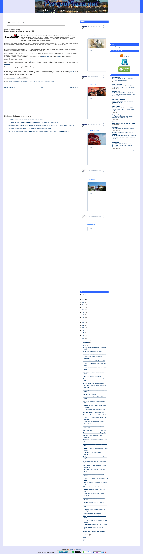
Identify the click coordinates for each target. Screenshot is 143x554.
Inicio (42, 87)
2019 (83, 312)
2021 (83, 307)
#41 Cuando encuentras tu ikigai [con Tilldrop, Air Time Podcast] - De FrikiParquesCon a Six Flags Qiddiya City (124, 137)
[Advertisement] (71, 15)
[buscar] (35, 23)
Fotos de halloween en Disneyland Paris (93, 487)
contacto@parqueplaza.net (117, 47)
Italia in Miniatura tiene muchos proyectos (93, 412)
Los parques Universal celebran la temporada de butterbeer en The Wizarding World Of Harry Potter (33, 122)
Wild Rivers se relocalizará (89, 394)
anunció (59, 56)
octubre (85, 345)
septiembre (86, 534)
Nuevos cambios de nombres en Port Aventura (95, 531)
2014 (83, 325)
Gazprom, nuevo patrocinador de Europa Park (94, 433)
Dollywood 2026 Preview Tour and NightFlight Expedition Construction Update (123, 79)
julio (84, 540)
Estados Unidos (12, 81)
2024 (83, 299)
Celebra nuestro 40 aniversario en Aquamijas (123, 128)
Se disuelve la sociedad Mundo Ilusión (92, 351)
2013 (83, 327)
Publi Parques (116, 91)
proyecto (53, 81)
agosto (85, 537)
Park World (59, 43)
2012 (83, 330)
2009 (83, 338)
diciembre (86, 340)
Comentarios (77, 549)
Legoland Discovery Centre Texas (32, 81)
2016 (83, 320)
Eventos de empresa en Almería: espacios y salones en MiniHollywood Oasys (122, 117)
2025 (83, 297)
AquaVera (115, 121)
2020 (83, 309)
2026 (83, 294)
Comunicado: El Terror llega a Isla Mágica (93, 383)
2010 (83, 335)
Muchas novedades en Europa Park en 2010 (94, 430)
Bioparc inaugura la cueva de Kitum (92, 513)
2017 (83, 317)
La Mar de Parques (117, 84)
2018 (83, 315)
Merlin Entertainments (45, 81)
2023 (83, 302)
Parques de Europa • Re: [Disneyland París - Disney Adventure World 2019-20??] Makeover (123, 86)
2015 (83, 322)
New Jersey (7, 64)
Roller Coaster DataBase (119, 99)
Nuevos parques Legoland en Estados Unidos (19, 31)
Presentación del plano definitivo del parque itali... (95, 524)
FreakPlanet (115, 142)
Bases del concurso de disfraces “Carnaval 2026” (124, 123)
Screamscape (116, 77)
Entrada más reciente (9, 87)
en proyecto (30, 61)
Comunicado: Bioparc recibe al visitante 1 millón (95, 415)
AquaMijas (115, 127)
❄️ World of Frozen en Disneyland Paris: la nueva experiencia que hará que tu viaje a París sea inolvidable (123, 94)
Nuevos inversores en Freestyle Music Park (94, 409)
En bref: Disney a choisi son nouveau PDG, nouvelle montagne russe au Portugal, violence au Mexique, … (123, 109)
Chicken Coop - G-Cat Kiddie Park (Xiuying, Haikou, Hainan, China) (122, 101)
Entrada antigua (74, 87)
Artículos (70, 549)
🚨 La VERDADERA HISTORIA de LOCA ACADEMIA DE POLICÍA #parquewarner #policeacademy (122, 145)
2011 (83, 333)
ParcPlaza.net (116, 106)
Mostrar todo (135, 150)
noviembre (86, 342)
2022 (83, 304)
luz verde (71, 71)
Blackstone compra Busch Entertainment (93, 502)
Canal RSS (124, 56)
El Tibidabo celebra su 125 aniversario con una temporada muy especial (26, 119)
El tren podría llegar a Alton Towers (92, 376)
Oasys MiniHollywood (118, 115)
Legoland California (20, 81)
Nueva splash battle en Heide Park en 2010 (94, 361)
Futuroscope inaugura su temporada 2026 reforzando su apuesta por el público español (30, 128)
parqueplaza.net (45, 56)
